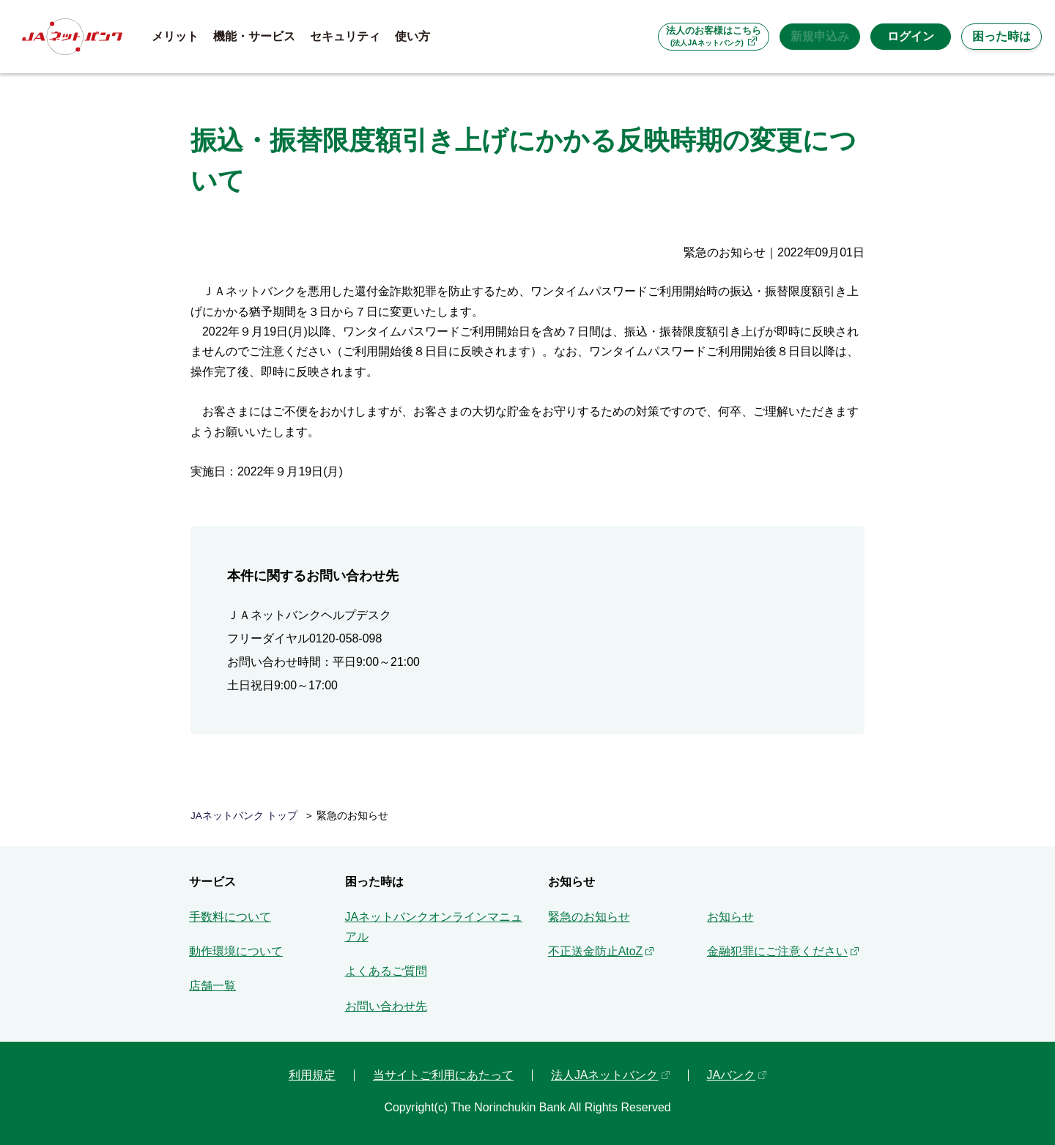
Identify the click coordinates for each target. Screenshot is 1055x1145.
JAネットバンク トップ (243, 815)
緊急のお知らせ (589, 917)
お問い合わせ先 (386, 1006)
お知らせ (730, 917)
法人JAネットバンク (605, 1075)
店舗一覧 (212, 985)
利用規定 (312, 1075)
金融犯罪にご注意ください (777, 951)
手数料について (230, 917)
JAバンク (731, 1075)
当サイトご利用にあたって (443, 1075)
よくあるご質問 (386, 971)
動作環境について (236, 951)
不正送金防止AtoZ (595, 951)
